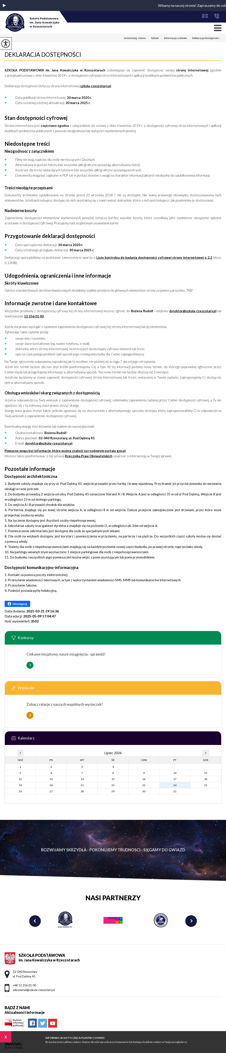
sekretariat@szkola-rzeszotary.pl (205, 16)
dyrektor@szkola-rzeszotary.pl (192, 311)
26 (20, 791)
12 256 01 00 (34, 316)
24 (174, 785)
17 (174, 779)
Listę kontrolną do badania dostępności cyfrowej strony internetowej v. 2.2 (154, 257)
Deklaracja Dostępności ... (204, 38)
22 (113, 785)
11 (205, 773)
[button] (4, 5)
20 (51, 785)
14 (82, 779)
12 (20, 779)
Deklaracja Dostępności (43, 54)
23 (143, 785)
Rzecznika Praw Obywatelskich (88, 456)
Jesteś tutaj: (131, 38)
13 (51, 779)
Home (142, 38)
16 (143, 779)
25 (205, 785)
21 (82, 785)
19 (20, 785)
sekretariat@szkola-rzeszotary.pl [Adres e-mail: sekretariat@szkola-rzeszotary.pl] (34, 990)
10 (174, 773)
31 (174, 791)
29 (113, 791)
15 (113, 779)
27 (51, 791)
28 (82, 791)
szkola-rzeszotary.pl (95, 86)
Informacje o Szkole (173, 38)
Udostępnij (17, 604)
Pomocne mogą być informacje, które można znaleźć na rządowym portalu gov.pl (65, 451)
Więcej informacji (29, 665)
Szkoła (152, 38)
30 (143, 791)
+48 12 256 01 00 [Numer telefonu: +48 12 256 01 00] (24, 985)
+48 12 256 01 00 (216, 16)
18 (205, 779)
